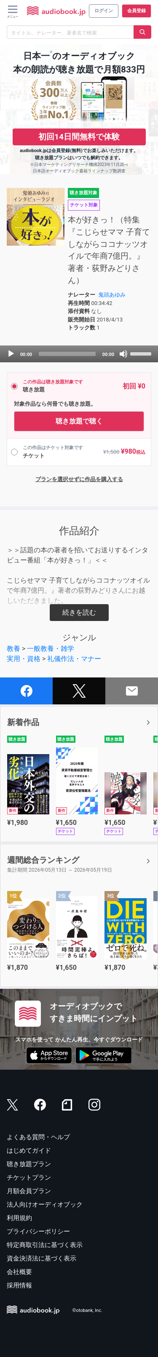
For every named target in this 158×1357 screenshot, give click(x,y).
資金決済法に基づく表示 (41, 1258)
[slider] (67, 354)
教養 (13, 649)
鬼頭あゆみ (112, 295)
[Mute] (123, 354)
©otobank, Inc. (87, 1311)
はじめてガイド (29, 1150)
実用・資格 (23, 659)
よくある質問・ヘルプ (38, 1137)
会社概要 (19, 1272)
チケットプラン (29, 1177)
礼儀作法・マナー (74, 659)
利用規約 (19, 1218)
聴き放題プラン (29, 1164)
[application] (79, 353)
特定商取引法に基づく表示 (45, 1245)
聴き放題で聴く (79, 421)
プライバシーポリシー (38, 1231)
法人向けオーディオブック (45, 1204)
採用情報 (19, 1285)
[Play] (11, 354)
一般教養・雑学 (50, 649)
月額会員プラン (29, 1191)
